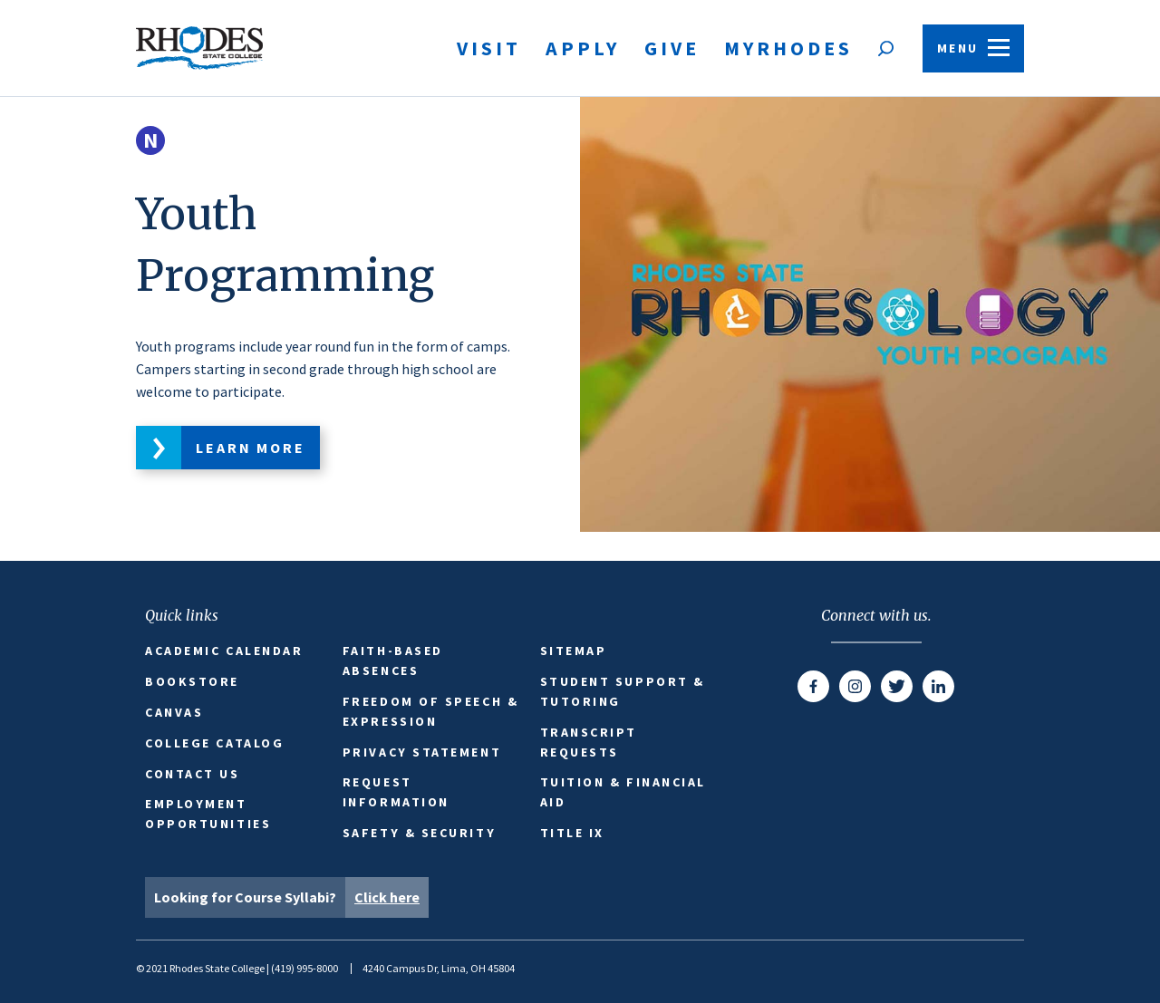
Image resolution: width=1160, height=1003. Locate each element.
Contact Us (192, 774)
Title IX (572, 833)
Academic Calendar (224, 650)
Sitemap (573, 650)
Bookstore (192, 681)
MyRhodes (788, 48)
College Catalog (214, 743)
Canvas (174, 712)
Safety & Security (419, 833)
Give (672, 48)
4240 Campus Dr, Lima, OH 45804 (438, 968)
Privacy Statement (422, 752)
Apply (583, 48)
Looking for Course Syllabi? (291, 897)
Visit (489, 48)
